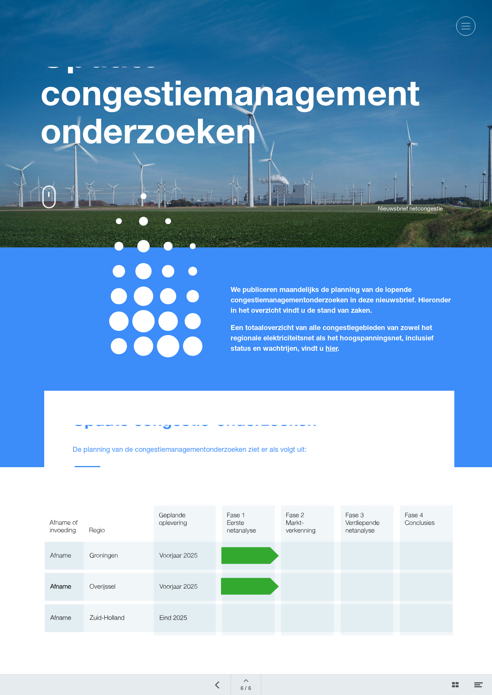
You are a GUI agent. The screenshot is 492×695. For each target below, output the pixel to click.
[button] (466, 26)
